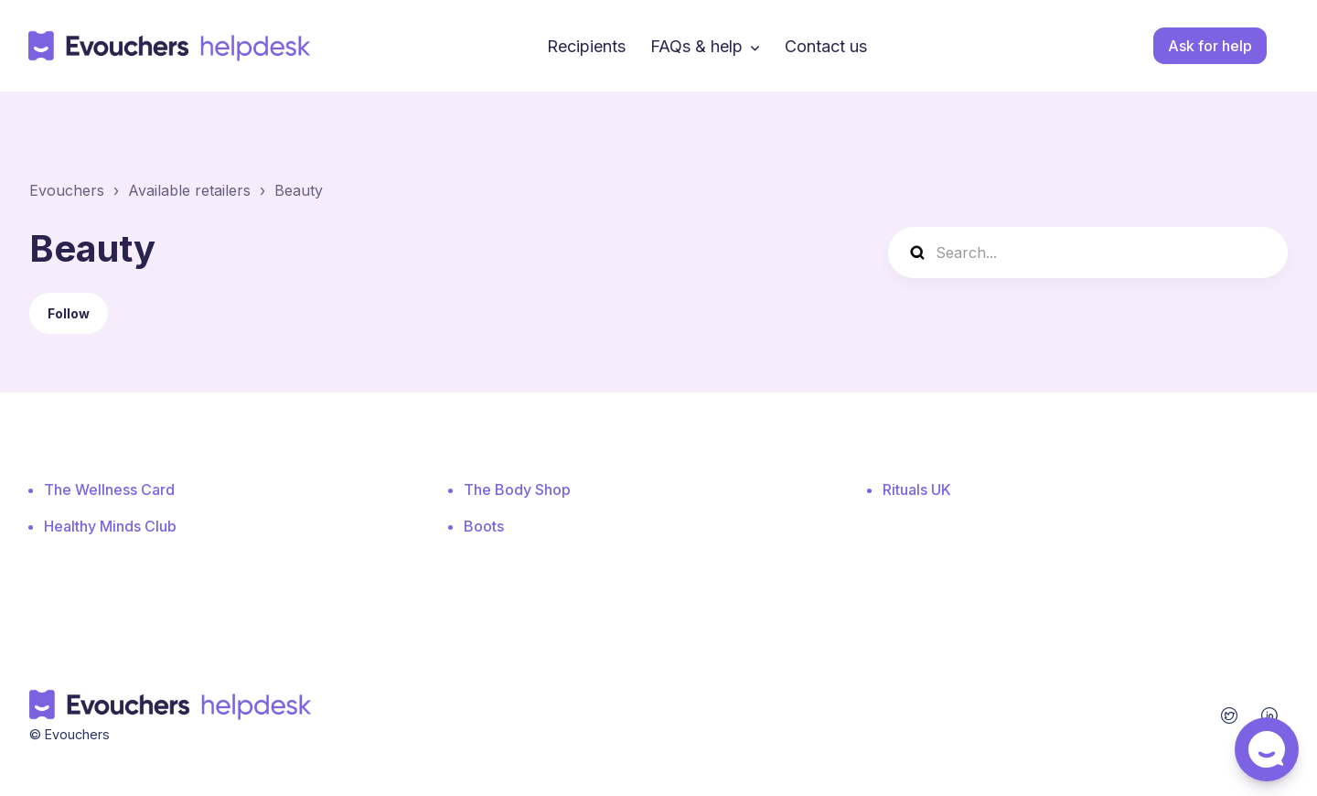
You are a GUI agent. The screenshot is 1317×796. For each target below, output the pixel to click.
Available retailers (189, 190)
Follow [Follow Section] (69, 313)
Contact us (826, 46)
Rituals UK (917, 489)
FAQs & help (696, 46)
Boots (484, 526)
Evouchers (66, 190)
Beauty (298, 190)
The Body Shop (517, 489)
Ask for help (1210, 46)
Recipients (586, 46)
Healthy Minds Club (110, 526)
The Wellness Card (109, 489)
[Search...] (1088, 252)
